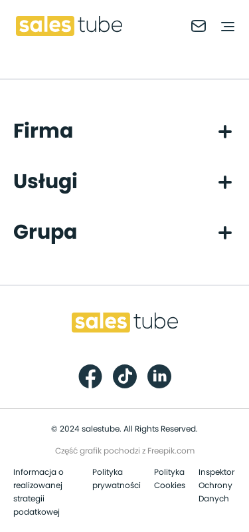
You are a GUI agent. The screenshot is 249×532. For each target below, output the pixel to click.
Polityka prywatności (116, 478)
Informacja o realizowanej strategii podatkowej (38, 492)
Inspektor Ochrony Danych (216, 485)
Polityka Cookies (169, 478)
